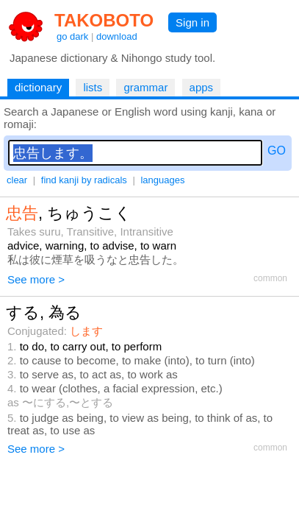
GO (276, 150)
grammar (145, 87)
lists (92, 87)
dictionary (38, 87)
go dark (72, 36)
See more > (36, 279)
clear (17, 180)
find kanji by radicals (84, 180)
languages (162, 180)
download (116, 36)
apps (202, 87)
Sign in (192, 22)
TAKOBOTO (104, 20)
